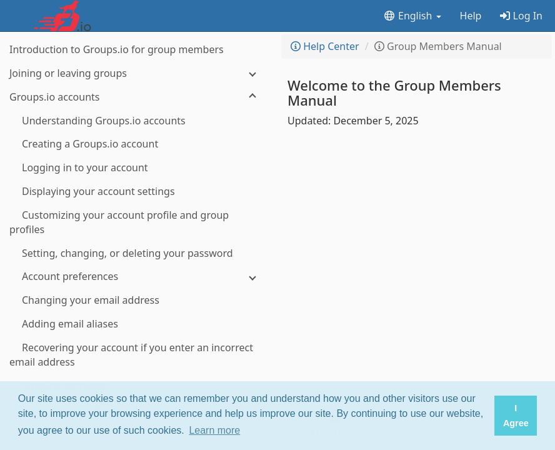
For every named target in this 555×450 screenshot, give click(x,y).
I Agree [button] (516, 415)
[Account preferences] (137, 276)
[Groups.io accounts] (137, 97)
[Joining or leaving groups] (137, 73)
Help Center (325, 46)
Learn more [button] (214, 430)
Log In (521, 15)
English (412, 15)
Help (471, 15)
